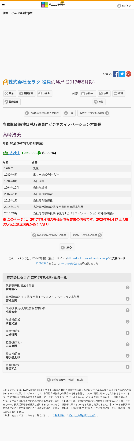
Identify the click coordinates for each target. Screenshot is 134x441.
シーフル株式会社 (69, 263)
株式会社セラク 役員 (29, 82)
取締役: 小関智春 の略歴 (92, 113)
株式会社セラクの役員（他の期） (69, 380)
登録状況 (13, 101)
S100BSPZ (42, 263)
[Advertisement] (67, 42)
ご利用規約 (58, 415)
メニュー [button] (3, 4)
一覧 (71, 113)
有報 (120, 93)
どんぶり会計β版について (82, 415)
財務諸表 (28, 93)
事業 (11, 93)
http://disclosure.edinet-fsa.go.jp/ (88, 258)
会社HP (89, 93)
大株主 (46, 93)
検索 (106, 93)
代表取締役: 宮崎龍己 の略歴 (44, 113)
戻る (69, 247)
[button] (124, 6)
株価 (100, 101)
